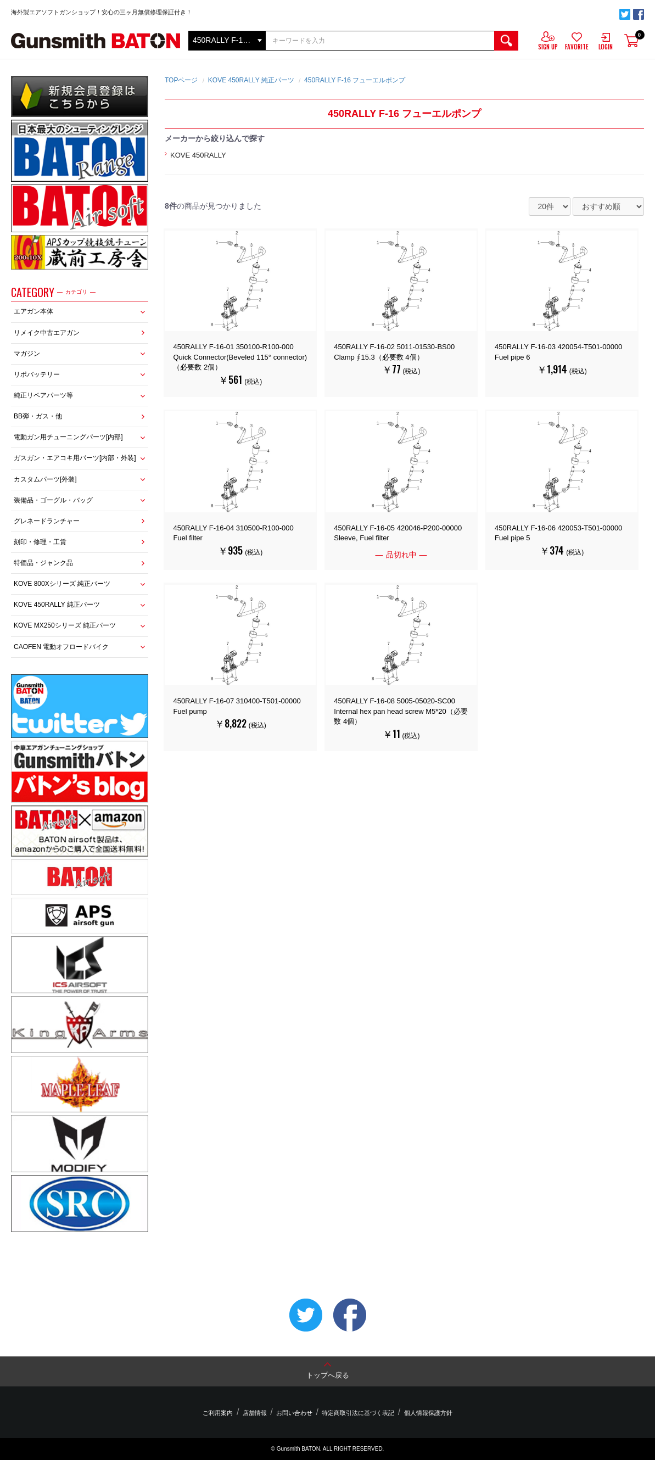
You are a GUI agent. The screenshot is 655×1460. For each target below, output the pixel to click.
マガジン (27, 353)
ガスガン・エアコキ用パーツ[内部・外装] (75, 458)
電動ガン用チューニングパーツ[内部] (68, 437)
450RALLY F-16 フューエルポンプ (354, 80)
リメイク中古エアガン (47, 333)
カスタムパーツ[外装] (45, 479)
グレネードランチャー (47, 521)
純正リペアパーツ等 (43, 395)
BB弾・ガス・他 (38, 416)
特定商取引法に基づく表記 (355, 1412)
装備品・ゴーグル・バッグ (53, 500)
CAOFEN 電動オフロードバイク (61, 647)
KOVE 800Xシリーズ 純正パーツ (62, 584)
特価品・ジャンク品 (43, 563)
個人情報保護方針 (423, 1412)
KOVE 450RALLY (198, 155)
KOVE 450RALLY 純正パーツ (57, 604)
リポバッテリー (37, 374)
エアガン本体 (33, 311)
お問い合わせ (294, 1412)
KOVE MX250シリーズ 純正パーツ (65, 625)
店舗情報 (257, 1412)
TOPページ (181, 80)
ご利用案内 (223, 1412)
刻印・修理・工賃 (40, 542)
